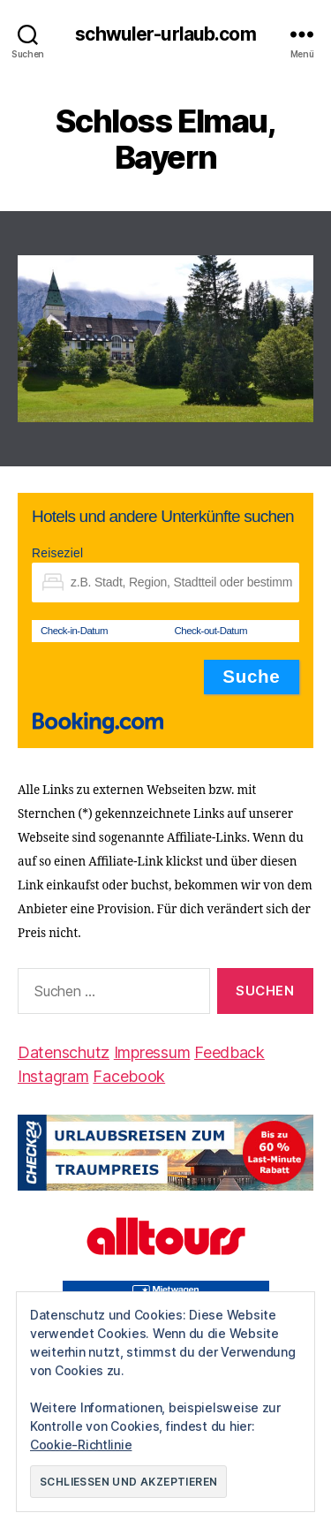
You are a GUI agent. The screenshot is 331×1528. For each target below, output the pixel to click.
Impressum (152, 1052)
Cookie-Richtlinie (81, 1444)
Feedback (229, 1052)
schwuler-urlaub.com (165, 34)
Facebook (129, 1076)
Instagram (53, 1076)
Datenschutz (63, 1052)
